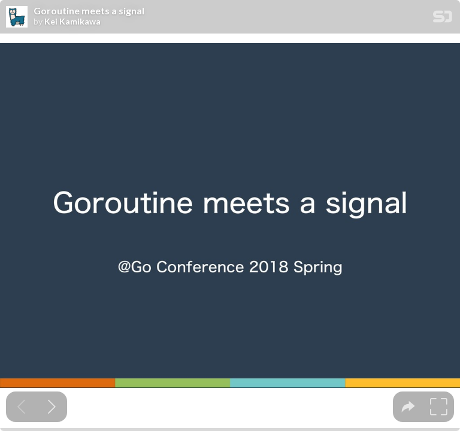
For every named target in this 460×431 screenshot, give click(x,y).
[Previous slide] (21, 406)
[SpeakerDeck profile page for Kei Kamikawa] (17, 17)
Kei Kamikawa (72, 21)
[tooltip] (408, 406)
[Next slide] (51, 406)
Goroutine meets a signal (89, 11)
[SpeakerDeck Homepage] (442, 19)
